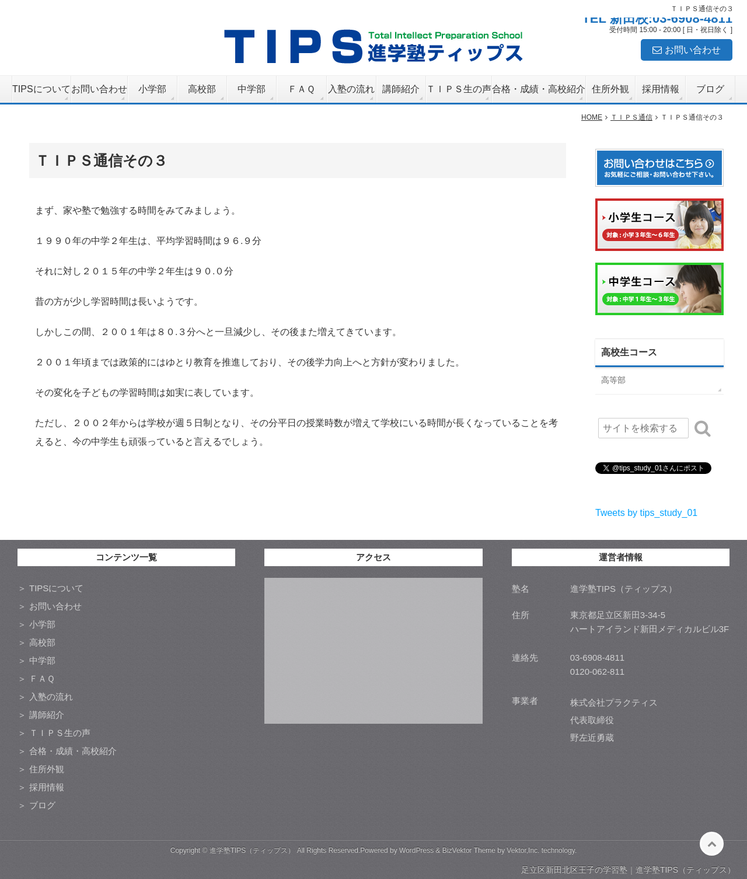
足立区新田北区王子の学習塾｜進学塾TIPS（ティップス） (628, 869)
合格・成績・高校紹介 (538, 89)
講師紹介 (401, 89)
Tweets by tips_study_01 (646, 513)
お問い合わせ (693, 50)
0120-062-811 (597, 671)
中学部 (252, 89)
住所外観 (610, 89)
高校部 (202, 89)
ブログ (710, 89)
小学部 (152, 89)
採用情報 (660, 89)
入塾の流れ (351, 89)
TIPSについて (41, 89)
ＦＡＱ (301, 89)
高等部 (613, 380)
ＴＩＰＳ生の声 (458, 89)
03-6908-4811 (597, 657)
